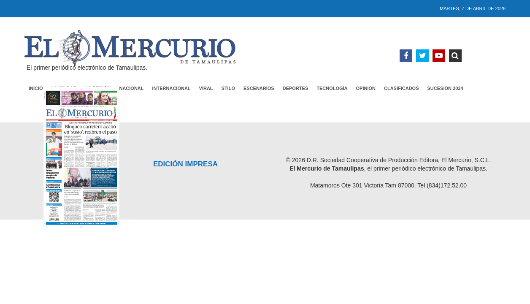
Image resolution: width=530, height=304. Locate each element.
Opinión (366, 88)
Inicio (36, 88)
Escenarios (258, 88)
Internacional (171, 88)
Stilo (228, 88)
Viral (206, 88)
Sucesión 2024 (445, 88)
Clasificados (401, 88)
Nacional (131, 88)
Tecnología (331, 88)
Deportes (295, 88)
